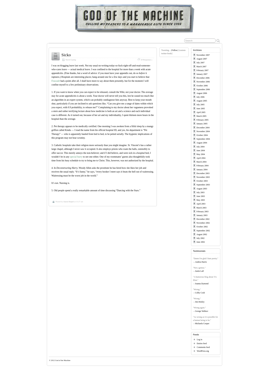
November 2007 (203, 55)
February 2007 (202, 70)
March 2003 (201, 208)
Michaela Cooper (202, 323)
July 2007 (200, 62)
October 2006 (202, 85)
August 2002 (201, 234)
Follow (174, 50)
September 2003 (203, 185)
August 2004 (201, 143)
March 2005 (201, 116)
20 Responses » (146, 60)
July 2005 (200, 104)
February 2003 (202, 211)
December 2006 (202, 78)
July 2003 (200, 192)
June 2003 (200, 196)
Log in (199, 339)
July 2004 (200, 146)
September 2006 (203, 89)
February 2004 (202, 165)
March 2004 (201, 162)
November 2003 (203, 177)
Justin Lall (199, 271)
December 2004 (202, 127)
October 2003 (202, 181)
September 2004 (203, 139)
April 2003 (200, 204)
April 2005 (200, 112)
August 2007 (201, 59)
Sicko (66, 55)
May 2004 (200, 154)
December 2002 (202, 219)
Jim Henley (199, 302)
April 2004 (200, 158)
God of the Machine (62, 360)
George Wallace (201, 311)
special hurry (76, 156)
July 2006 (200, 97)
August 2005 (201, 101)
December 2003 (202, 173)
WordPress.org (203, 351)
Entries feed (202, 343)
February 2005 (202, 120)
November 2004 (203, 131)
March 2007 (201, 66)
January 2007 (201, 74)
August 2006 (201, 93)
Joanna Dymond (201, 283)
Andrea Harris (201, 262)
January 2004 (201, 169)
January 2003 (201, 215)
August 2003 (201, 188)
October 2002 (202, 226)
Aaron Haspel (68, 202)
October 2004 (202, 135)
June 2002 (200, 242)
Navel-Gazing (71, 60)
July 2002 (200, 238)
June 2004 (200, 150)
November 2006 (203, 81)
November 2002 (203, 223)
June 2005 (200, 108)
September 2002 (203, 230)
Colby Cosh (200, 293)
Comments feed (203, 347)
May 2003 (200, 200)
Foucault (55, 81)
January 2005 (201, 123)
